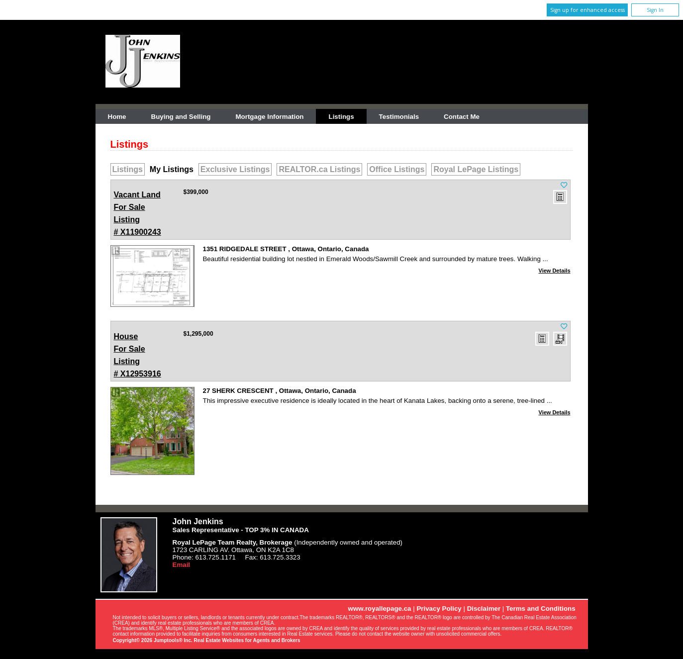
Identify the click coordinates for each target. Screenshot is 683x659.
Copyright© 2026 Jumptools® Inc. (153, 640)
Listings (341, 116)
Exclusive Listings (235, 169)
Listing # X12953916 (139, 354)
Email (182, 564)
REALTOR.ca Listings (319, 169)
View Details (555, 271)
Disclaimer (483, 608)
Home (117, 116)
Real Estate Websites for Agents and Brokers (247, 640)
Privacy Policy (438, 608)
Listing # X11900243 (139, 212)
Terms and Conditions (541, 608)
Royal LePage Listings (475, 169)
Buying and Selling (181, 116)
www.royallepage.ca (379, 608)
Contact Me (462, 116)
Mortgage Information (270, 116)
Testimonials (399, 116)
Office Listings (396, 169)
